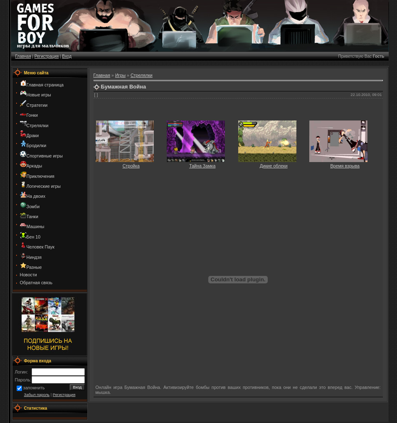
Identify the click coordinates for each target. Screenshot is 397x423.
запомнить (34, 388)
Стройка (131, 165)
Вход (67, 56)
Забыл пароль (37, 395)
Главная (23, 56)
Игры (120, 75)
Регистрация (47, 56)
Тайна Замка (202, 165)
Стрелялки (142, 75)
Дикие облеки (274, 165)
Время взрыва (345, 165)
